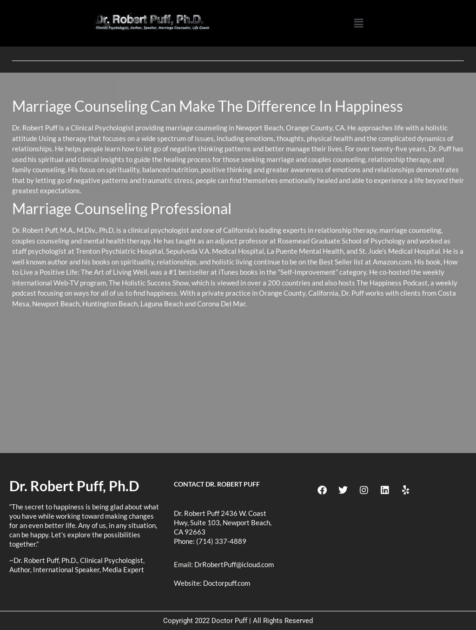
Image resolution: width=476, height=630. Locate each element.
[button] (358, 23)
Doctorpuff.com (226, 583)
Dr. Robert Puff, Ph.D (74, 485)
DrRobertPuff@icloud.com (234, 564)
